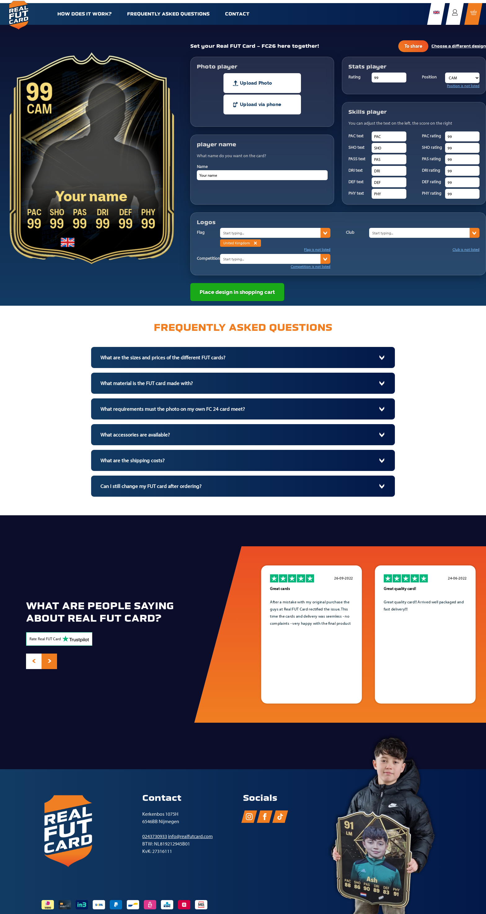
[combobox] (270, 233)
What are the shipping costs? (132, 460)
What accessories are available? (135, 435)
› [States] (325, 233)
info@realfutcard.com (190, 836)
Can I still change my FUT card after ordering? (150, 486)
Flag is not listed (317, 249)
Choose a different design (458, 46)
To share (413, 46)
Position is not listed (463, 86)
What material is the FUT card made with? (146, 383)
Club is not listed (466, 249)
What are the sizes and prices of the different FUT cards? (162, 357)
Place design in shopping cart (237, 292)
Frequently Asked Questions (168, 14)
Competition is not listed (310, 266)
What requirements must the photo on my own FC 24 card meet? (172, 409)
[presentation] (34, 661)
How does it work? (84, 14)
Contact (237, 14)
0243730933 (154, 836)
